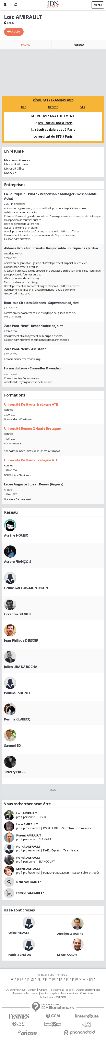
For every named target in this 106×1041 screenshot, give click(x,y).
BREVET (53, 107)
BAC (23, 107)
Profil (25, 44)
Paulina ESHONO (17, 693)
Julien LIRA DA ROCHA (20, 666)
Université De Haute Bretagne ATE (31, 404)
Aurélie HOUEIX (16, 535)
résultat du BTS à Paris (55, 136)
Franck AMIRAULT (28, 846)
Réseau (79, 44)
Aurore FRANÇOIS (17, 561)
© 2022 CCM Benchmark (53, 997)
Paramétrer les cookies (25, 993)
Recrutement (56, 989)
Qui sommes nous (15, 989)
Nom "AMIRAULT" (28, 882)
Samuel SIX (12, 745)
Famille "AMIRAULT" (30, 893)
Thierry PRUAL (15, 772)
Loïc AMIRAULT (26, 813)
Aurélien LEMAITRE (70, 934)
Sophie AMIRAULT (28, 869)
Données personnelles (88, 989)
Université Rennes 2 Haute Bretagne (32, 428)
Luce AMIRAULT (27, 824)
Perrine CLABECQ (17, 719)
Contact (32, 989)
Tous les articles (69, 993)
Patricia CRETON (19, 955)
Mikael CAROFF (67, 955)
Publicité (42, 989)
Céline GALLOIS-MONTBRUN (26, 588)
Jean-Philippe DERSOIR (21, 640)
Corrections (86, 993)
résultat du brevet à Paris (55, 129)
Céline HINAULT (19, 932)
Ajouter (16, 31)
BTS (82, 107)
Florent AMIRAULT (28, 835)
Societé (70, 989)
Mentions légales (49, 993)
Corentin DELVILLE (18, 614)
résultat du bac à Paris (55, 123)
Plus (53, 790)
